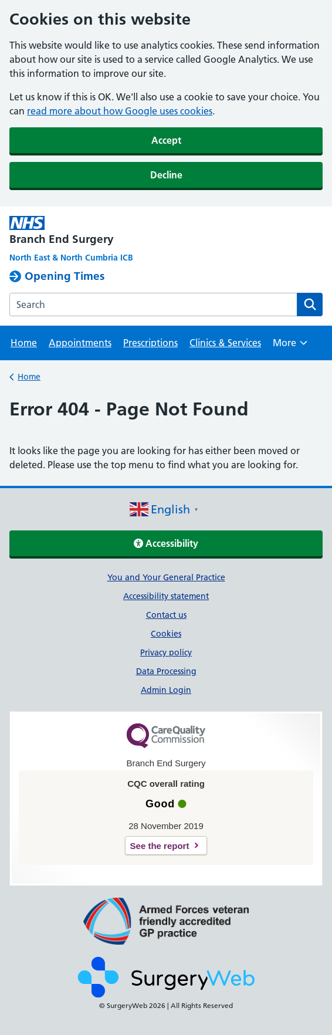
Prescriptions (150, 343)
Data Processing (166, 671)
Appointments (80, 343)
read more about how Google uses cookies (119, 111)
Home (24, 343)
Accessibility (166, 543)
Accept (166, 140)
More (290, 346)
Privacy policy (166, 652)
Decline (166, 175)
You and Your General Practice (166, 577)
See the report (159, 846)
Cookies (166, 633)
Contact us (166, 615)
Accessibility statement (166, 596)
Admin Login (166, 690)
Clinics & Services (225, 343)
